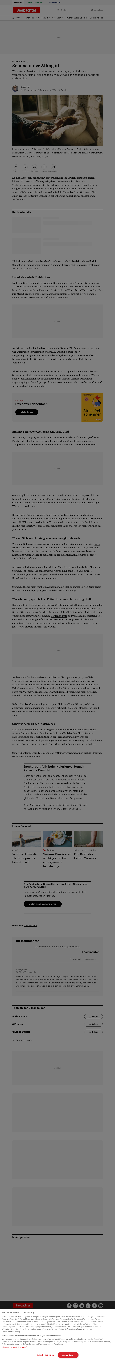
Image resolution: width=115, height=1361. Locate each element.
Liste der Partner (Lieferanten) (14, 1347)
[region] (57, 1335)
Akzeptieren (68, 1355)
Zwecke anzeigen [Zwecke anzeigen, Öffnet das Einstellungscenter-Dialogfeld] (45, 1355)
